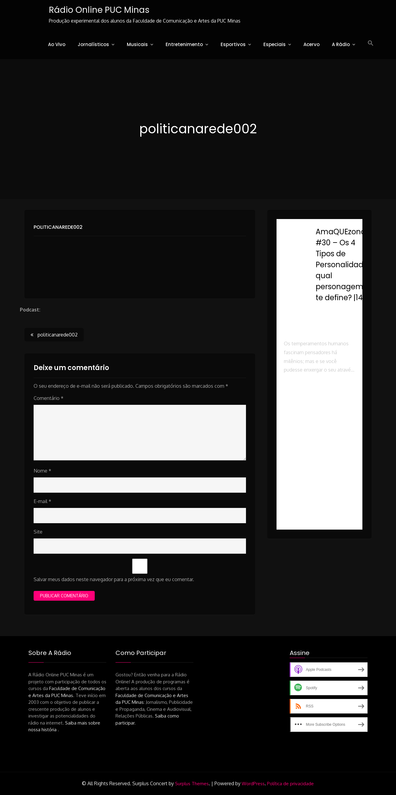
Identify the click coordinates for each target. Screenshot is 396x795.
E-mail (42, 501)
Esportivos (233, 44)
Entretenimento (184, 44)
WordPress (253, 783)
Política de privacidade (290, 783)
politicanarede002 (58, 227)
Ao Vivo (56, 44)
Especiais (274, 44)
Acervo (311, 44)
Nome (42, 471)
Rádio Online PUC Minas (99, 10)
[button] (370, 43)
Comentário (49, 398)
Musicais (137, 44)
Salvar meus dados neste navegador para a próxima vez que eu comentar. (114, 579)
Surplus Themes (192, 783)
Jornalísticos (93, 44)
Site (38, 532)
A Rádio (341, 44)
